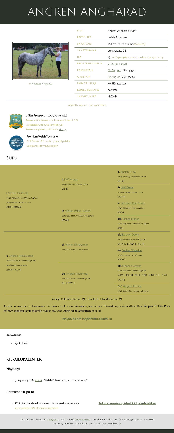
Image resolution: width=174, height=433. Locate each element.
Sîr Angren (114, 70)
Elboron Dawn (130, 234)
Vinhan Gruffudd (18, 193)
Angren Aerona (132, 286)
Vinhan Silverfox (132, 250)
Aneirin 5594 (128, 171)
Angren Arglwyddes (21, 255)
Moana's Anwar (131, 265)
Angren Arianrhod (76, 273)
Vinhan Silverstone (76, 244)
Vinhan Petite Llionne (77, 210)
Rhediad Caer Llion (132, 203)
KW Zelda (127, 187)
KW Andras (71, 179)
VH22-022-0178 (117, 63)
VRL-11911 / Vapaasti (41, 83)
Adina (38, 380)
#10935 (62, 129)
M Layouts (52, 419)
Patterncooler (82, 419)
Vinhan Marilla (130, 218)
